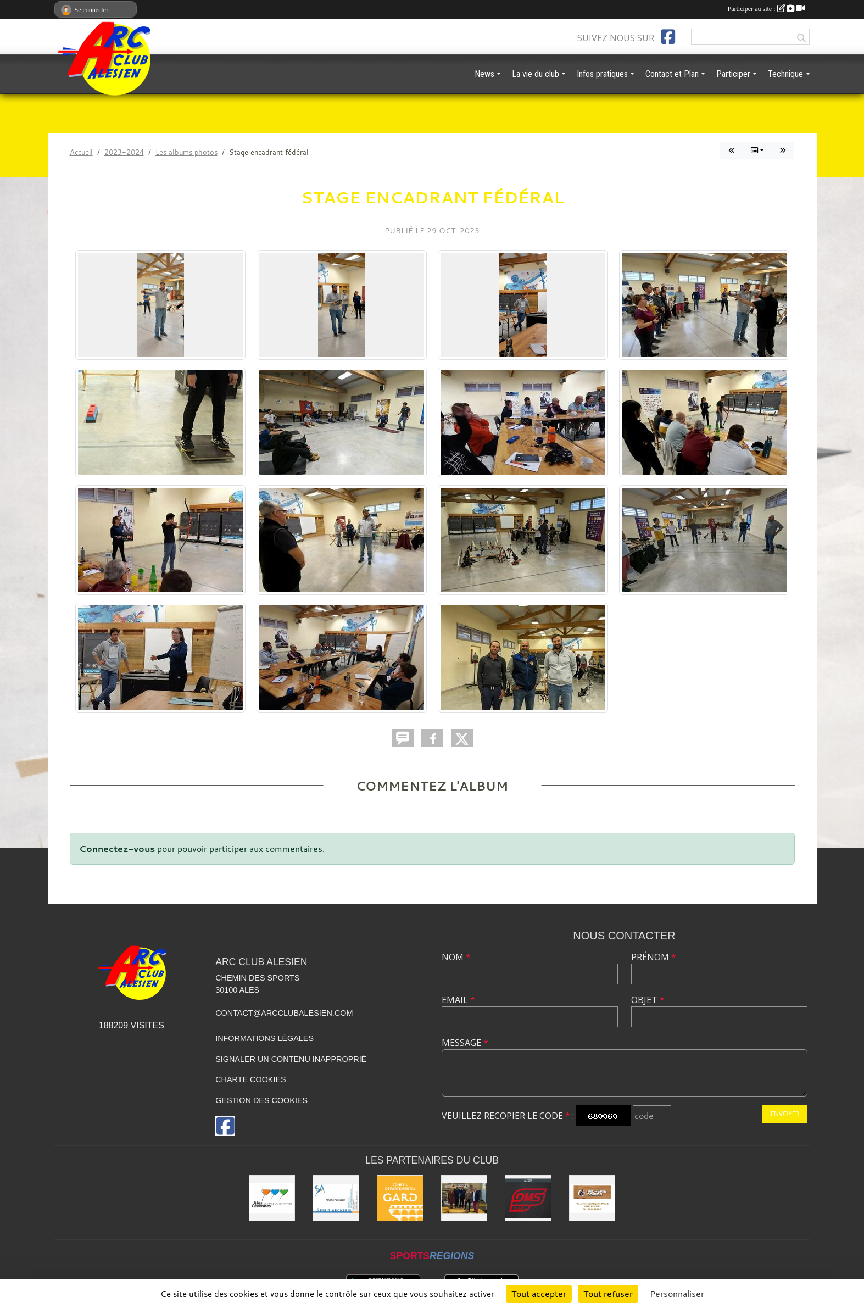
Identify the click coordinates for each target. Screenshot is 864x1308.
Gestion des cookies (261, 1100)
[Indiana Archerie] (592, 1198)
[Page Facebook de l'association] (668, 37)
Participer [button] (733, 74)
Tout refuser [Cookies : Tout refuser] (608, 1294)
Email (458, 1000)
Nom (456, 957)
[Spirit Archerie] (336, 1198)
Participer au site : (766, 9)
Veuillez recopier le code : (508, 1116)
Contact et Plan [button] (672, 74)
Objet (648, 1000)
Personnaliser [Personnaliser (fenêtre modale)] (677, 1294)
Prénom (653, 957)
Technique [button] (785, 74)
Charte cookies (250, 1079)
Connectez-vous (117, 849)
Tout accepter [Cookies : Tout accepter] (538, 1294)
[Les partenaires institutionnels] (464, 1198)
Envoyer (785, 1113)
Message (465, 1043)
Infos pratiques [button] (602, 74)
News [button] (484, 74)
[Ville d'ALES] (272, 1198)
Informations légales (264, 1038)
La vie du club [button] (535, 74)
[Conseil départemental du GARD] (400, 1198)
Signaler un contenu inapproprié (290, 1059)
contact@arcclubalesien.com (284, 1013)
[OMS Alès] (528, 1198)
